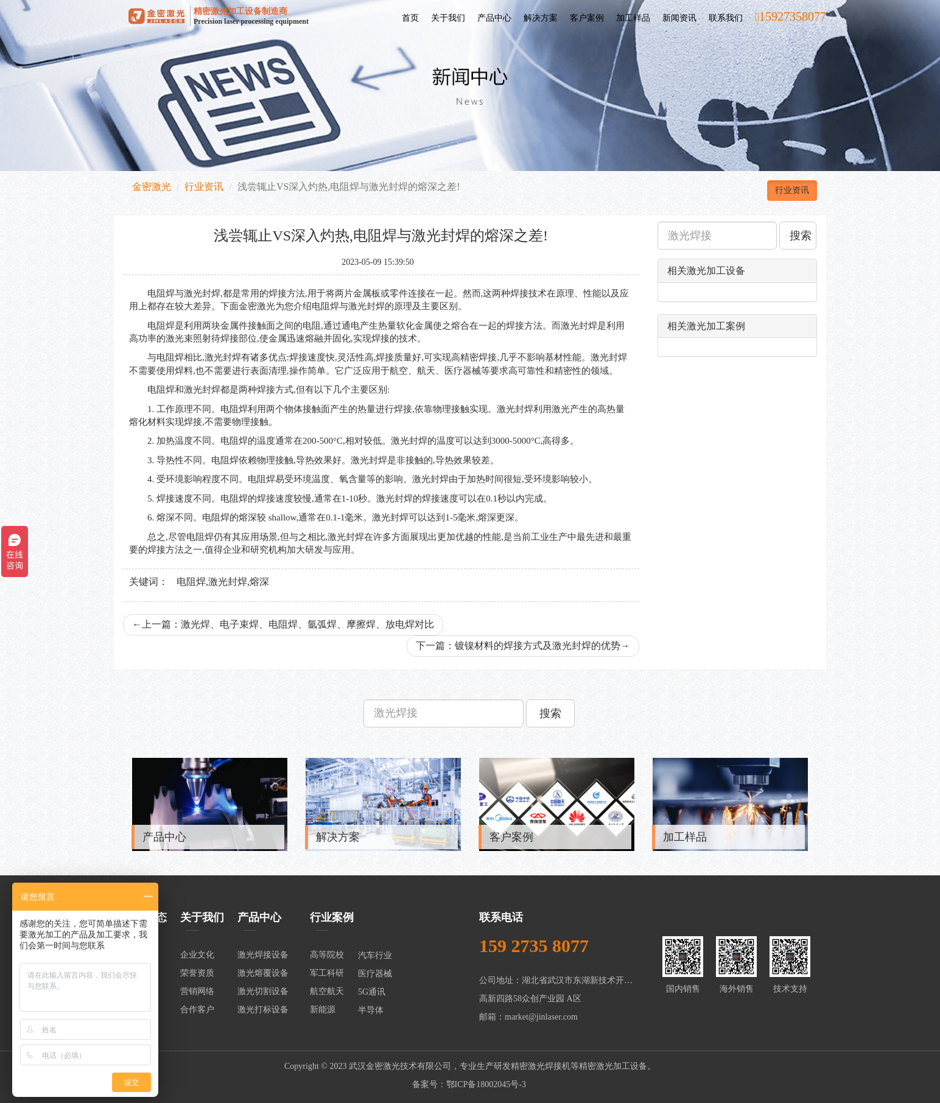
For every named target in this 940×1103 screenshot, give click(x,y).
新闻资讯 (679, 18)
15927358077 (790, 16)
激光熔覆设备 (263, 973)
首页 (410, 18)
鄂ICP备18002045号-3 (486, 1084)
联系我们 (726, 18)
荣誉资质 (197, 973)
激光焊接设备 (263, 954)
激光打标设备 (263, 1009)
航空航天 (327, 991)
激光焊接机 (549, 1066)
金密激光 (151, 186)
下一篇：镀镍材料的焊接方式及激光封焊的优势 (523, 645)
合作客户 (197, 1009)
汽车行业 (375, 955)
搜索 (801, 235)
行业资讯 (203, 186)
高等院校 (327, 954)
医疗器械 (375, 973)
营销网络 (197, 991)
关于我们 (448, 18)
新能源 (322, 1009)
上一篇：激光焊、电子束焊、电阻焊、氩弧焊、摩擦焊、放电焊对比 (283, 624)
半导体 (371, 1010)
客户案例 (587, 18)
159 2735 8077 (534, 946)
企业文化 (197, 954)
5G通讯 (371, 991)
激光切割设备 (263, 991)
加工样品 (633, 18)
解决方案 (541, 18)
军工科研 (327, 973)
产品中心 (494, 18)
